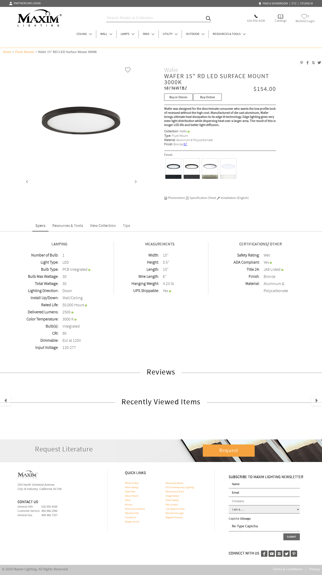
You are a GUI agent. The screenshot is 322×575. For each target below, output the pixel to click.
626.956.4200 (49, 507)
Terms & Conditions (135, 509)
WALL (106, 34)
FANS (148, 34)
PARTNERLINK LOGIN (25, 3)
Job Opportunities (175, 509)
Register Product (174, 517)
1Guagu (245, 518)
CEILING (84, 34)
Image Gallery (172, 496)
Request (228, 450)
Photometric (174, 198)
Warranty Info (132, 513)
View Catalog (131, 487)
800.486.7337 (49, 515)
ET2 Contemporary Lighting (180, 487)
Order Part (130, 491)
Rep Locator (172, 504)
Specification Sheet (201, 198)
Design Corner (132, 521)
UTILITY (170, 34)
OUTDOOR (195, 34)
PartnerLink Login (175, 513)
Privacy (128, 504)
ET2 (294, 4)
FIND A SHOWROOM (274, 4)
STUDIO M (306, 4)
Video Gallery (172, 500)
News (128, 500)
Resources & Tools (67, 226)
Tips (126, 226)
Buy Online (207, 97)
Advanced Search (174, 483)
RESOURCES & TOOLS (229, 34)
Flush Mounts (24, 52)
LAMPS (127, 34)
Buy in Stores (178, 97)
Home (7, 52)
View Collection (103, 226)
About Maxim (132, 496)
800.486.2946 (49, 511)
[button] (27, 182)
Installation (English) (233, 198)
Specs (40, 226)
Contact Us (130, 517)
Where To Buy (132, 483)
